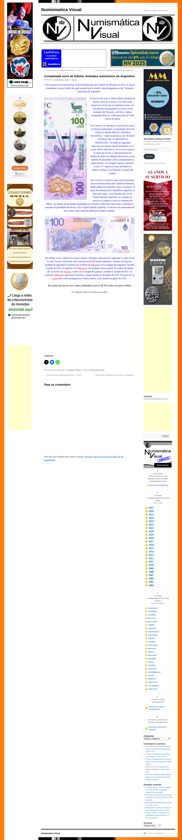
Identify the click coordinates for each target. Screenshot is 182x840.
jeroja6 (74, 80)
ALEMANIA (151, 608)
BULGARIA (151, 621)
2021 (149, 528)
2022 (149, 524)
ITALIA (149, 662)
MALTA (149, 675)
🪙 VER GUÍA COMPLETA (157, 485)
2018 (149, 538)
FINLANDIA (151, 645)
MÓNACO (150, 679)
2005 (149, 582)
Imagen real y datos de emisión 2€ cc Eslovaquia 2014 (157, 769)
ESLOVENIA (151, 635)
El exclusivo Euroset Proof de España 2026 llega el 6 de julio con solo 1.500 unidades (159, 797)
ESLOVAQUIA (152, 631)
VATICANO (151, 689)
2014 (149, 551)
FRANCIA (150, 648)
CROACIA (150, 628)
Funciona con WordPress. (155, 833)
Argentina (70, 370)
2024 (149, 518)
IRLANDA (150, 658)
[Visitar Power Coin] (158, 269)
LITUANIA (151, 668)
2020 (149, 531)
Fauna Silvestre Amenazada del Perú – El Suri (62, 70)
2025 (149, 514)
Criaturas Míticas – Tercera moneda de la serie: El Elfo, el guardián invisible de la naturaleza (158, 789)
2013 (149, 555)
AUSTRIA (150, 615)
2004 (149, 585)
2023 (149, 521)
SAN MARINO (152, 685)
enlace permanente (97, 370)
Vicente (148, 759)
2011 (149, 561)
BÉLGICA (150, 618)
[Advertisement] (20, 387)
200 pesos (82, 268)
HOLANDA (151, 655)
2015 (149, 548)
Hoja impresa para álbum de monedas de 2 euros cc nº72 (158, 748)
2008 (149, 571)
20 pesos (68, 271)
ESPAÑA (150, 638)
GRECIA (150, 652)
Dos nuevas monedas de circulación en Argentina (115, 70)
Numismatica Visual (61, 9)
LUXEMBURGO (153, 672)
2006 (149, 578)
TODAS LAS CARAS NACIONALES (155, 708)
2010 (149, 565)
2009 (149, 568)
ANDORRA (151, 611)
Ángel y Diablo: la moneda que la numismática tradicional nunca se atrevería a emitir (157, 815)
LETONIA (150, 665)
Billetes (78, 370)
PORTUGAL (151, 682)
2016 (149, 544)
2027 (149, 507)
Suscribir (149, 156)
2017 (149, 541)
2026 (149, 511)
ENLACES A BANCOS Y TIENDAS (156, 728)
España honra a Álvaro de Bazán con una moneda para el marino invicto (159, 761)
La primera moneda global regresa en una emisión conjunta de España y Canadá (158, 777)
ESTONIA (150, 642)
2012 (149, 558)
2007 (149, 575)
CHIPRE (150, 625)
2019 (149, 534)
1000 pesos (59, 275)
